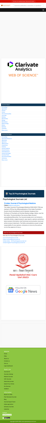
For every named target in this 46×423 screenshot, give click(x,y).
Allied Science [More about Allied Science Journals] (5, 143)
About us (6, 358)
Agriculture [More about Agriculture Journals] (4, 109)
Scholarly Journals (9, 406)
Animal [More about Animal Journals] (3, 112)
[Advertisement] (23, 25)
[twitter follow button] (5, 415)
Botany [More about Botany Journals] (3, 125)
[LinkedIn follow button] (7, 415)
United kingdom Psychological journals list (14, 242)
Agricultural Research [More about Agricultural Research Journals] (7, 138)
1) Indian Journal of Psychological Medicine (20, 203)
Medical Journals (8, 376)
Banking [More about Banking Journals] (4, 117)
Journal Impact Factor (9, 401)
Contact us (7, 361)
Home (5, 353)
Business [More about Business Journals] (4, 126)
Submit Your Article (9, 384)
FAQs (5, 356)
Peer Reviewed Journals (10, 397)
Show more (4, 130)
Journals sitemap (8, 374)
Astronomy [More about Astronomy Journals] (4, 158)
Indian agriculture (8, 404)
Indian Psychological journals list (11, 239)
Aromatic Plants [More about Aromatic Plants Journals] (5, 155)
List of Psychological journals (10, 237)
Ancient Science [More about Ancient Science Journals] (5, 150)
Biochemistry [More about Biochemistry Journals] (5, 118)
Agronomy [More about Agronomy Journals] (4, 142)
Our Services (7, 386)
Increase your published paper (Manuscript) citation (23, 1)
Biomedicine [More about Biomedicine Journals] (4, 122)
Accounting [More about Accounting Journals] (4, 107)
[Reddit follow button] (9, 415)
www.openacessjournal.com (29, 421)
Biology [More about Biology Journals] (3, 120)
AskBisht (6, 388)
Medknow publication (14, 205)
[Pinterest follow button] (11, 415)
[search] (28, 5)
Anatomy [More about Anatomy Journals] (4, 146)
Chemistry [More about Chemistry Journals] (4, 128)
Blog (5, 399)
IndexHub (6, 409)
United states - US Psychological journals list (14, 241)
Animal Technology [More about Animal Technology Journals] (6, 153)
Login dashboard (8, 366)
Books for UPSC (8, 394)
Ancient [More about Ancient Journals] (3, 110)
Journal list (7, 371)
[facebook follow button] (3, 415)
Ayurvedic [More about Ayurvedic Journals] (4, 115)
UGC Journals (7, 379)
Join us (6, 363)
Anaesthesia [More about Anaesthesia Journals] (5, 145)
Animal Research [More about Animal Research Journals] (6, 151)
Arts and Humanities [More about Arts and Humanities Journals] (6, 113)
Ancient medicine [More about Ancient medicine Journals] (6, 148)
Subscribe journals (9, 381)
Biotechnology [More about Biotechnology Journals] (5, 123)
